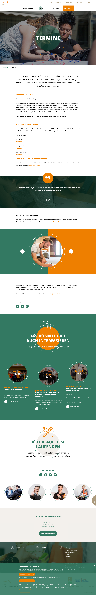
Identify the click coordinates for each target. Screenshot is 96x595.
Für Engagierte (5, 67)
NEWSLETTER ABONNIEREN (48, 533)
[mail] (27, 306)
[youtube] (50, 474)
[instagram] (45, 474)
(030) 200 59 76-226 (47, 524)
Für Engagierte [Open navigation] (40, 8)
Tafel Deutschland (55, 2)
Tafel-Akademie (68, 2)
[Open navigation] (48, 8)
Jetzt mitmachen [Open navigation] (68, 8)
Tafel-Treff (79, 2)
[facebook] (17, 306)
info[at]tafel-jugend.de (34, 165)
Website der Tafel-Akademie (56, 221)
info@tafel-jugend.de (45, 547)
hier (68, 111)
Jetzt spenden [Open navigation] (56, 8)
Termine (14, 67)
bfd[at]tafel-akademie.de (55, 294)
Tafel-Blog (89, 2)
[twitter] (22, 306)
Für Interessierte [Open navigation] (28, 8)
